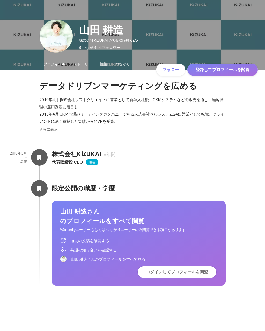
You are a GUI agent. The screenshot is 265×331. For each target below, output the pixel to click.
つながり (122, 64)
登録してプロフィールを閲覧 (222, 70)
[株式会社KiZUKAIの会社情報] (39, 157)
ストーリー (82, 64)
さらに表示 (48, 129)
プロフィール (54, 64)
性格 (103, 64)
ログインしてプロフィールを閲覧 (177, 272)
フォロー (171, 70)
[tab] (54, 64)
